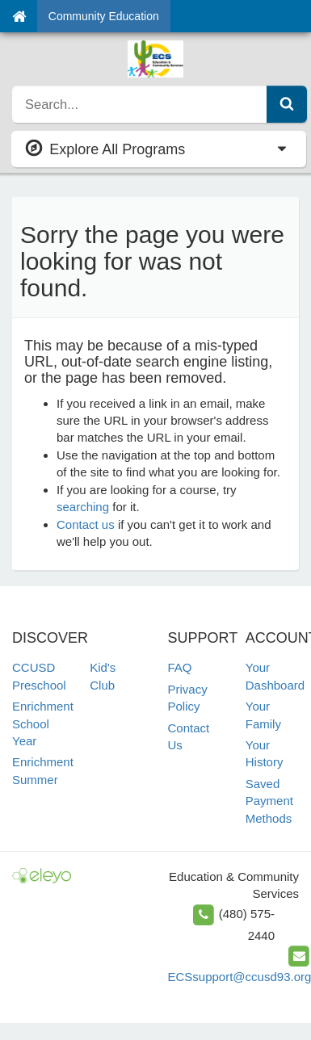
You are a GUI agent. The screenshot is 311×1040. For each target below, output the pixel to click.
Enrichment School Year (43, 723)
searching (83, 507)
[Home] (19, 16)
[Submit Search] (287, 104)
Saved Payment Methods (269, 801)
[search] (139, 104)
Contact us (86, 524)
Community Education (103, 16)
